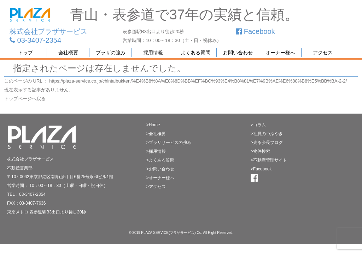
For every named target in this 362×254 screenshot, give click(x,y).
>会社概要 (156, 133)
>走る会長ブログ (267, 142)
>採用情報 (156, 151)
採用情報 (153, 52)
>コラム (258, 124)
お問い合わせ (238, 52)
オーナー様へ (280, 52)
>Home (153, 124)
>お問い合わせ (160, 169)
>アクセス (156, 186)
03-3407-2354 (35, 40)
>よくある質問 (160, 160)
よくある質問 (195, 52)
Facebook (255, 31)
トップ (25, 52)
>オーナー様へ (160, 177)
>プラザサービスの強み (168, 142)
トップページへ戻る (25, 98)
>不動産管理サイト (269, 160)
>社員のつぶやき (267, 133)
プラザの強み (110, 52)
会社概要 (68, 52)
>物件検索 (260, 151)
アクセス (323, 52)
